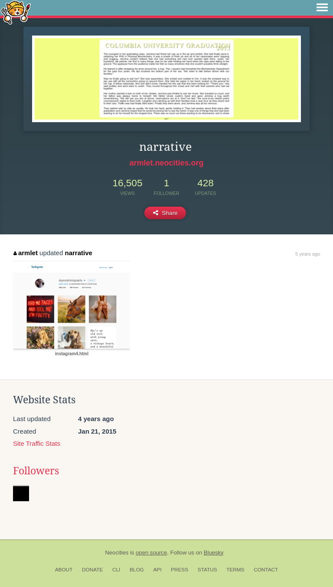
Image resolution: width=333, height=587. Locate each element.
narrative (78, 252)
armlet (25, 252)
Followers (36, 471)
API (157, 570)
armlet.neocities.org (166, 163)
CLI (116, 570)
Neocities (116, 552)
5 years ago (307, 253)
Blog (137, 570)
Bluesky (214, 552)
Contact (266, 570)
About (64, 570)
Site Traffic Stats (36, 443)
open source (151, 552)
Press (179, 570)
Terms (235, 570)
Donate (92, 570)
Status (207, 570)
